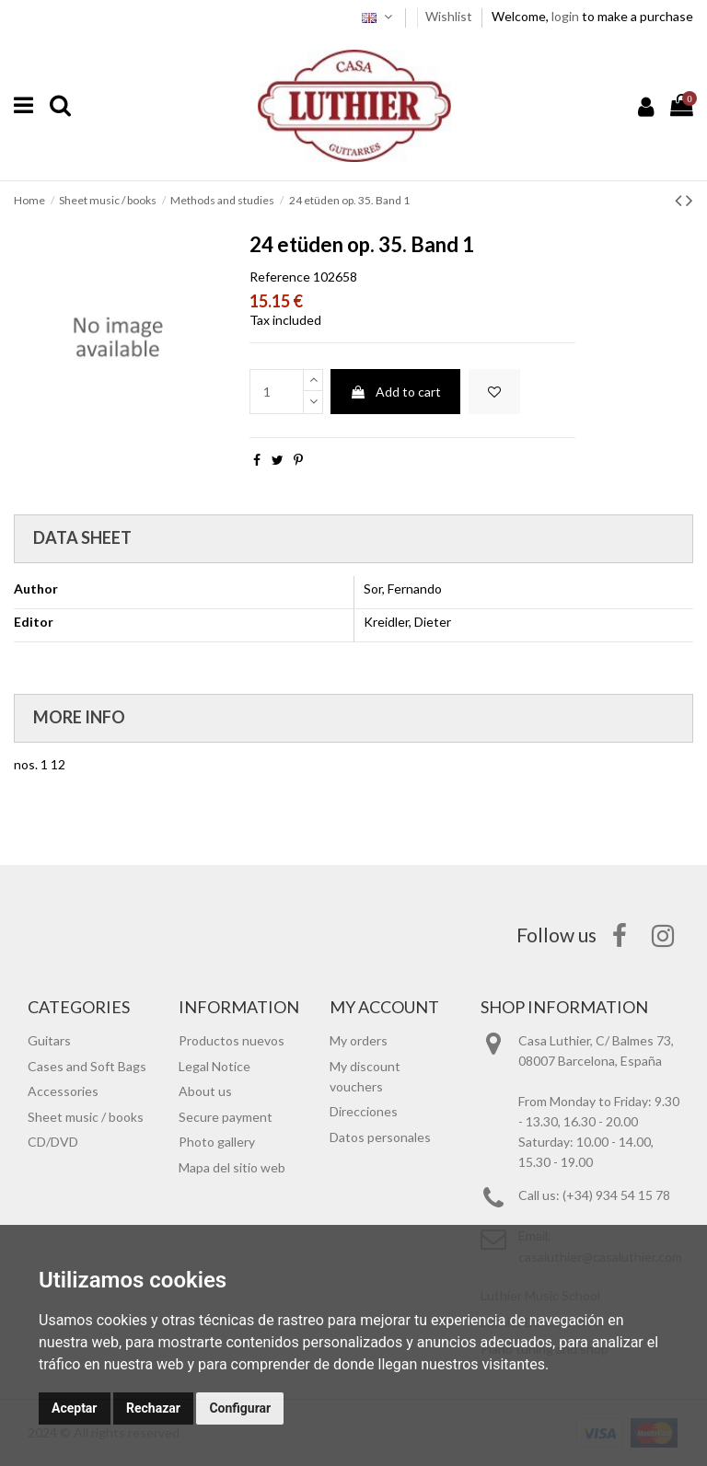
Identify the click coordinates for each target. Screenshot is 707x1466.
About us (205, 1091)
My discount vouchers (365, 1076)
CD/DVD (53, 1141)
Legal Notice (214, 1066)
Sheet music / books (86, 1117)
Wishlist (450, 16)
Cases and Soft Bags (87, 1066)
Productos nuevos (231, 1040)
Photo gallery (217, 1141)
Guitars (49, 1040)
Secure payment (225, 1117)
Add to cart (395, 391)
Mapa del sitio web (232, 1167)
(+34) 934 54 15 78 (616, 1195)
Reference (279, 276)
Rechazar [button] (153, 1408)
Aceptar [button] (75, 1408)
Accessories (63, 1091)
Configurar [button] (240, 1408)
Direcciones (364, 1111)
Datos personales (380, 1137)
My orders (359, 1040)
